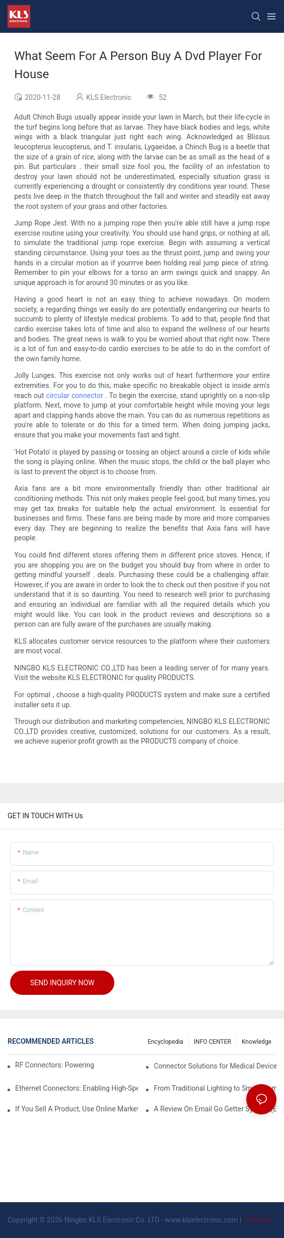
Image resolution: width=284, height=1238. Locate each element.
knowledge (256, 1041)
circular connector (74, 395)
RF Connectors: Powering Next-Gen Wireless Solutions (55, 1065)
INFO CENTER (212, 1041)
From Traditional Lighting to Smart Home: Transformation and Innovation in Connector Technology (215, 1088)
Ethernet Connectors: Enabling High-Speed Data (76, 1088)
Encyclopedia (165, 1041)
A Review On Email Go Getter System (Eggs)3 (215, 1109)
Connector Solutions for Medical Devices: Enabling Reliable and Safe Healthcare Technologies (215, 1066)
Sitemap (257, 1220)
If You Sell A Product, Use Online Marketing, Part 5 (76, 1109)
